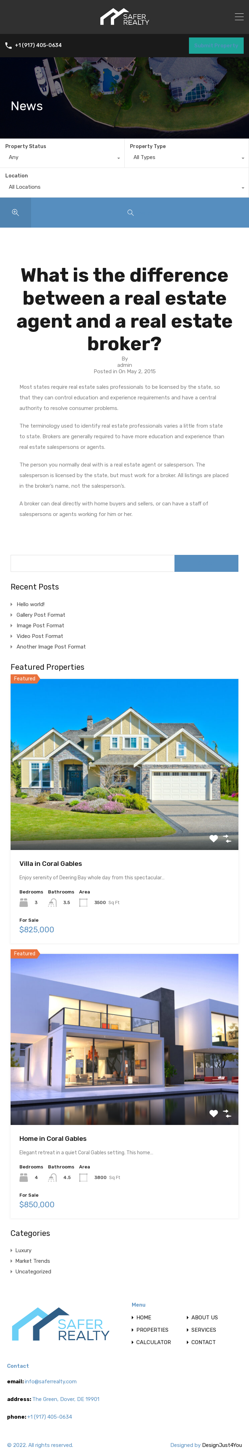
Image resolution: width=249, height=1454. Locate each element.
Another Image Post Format (51, 647)
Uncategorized (33, 1271)
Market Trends (32, 1261)
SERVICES (203, 1330)
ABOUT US (204, 1317)
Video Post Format (40, 636)
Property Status (25, 146)
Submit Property (216, 45)
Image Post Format (40, 625)
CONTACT (203, 1342)
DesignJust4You (222, 1445)
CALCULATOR (153, 1342)
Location (16, 176)
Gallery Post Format (41, 615)
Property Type (148, 146)
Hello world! (31, 604)
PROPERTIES (152, 1330)
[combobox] (62, 159)
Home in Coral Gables (53, 1139)
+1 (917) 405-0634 (38, 45)
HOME (143, 1317)
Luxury (23, 1250)
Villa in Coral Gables (50, 864)
